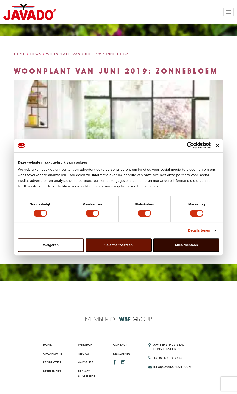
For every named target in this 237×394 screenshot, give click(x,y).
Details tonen (199, 230)
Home (19, 54)
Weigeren (51, 245)
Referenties (52, 371)
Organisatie (52, 353)
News (35, 54)
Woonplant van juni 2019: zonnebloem (87, 54)
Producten (52, 362)
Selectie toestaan (118, 245)
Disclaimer (121, 353)
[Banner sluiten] (217, 145)
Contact (120, 344)
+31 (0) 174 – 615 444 (167, 357)
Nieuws (83, 353)
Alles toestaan (186, 245)
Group (135, 319)
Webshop (85, 344)
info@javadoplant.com (172, 366)
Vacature (85, 362)
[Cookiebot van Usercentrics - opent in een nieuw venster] (190, 145)
